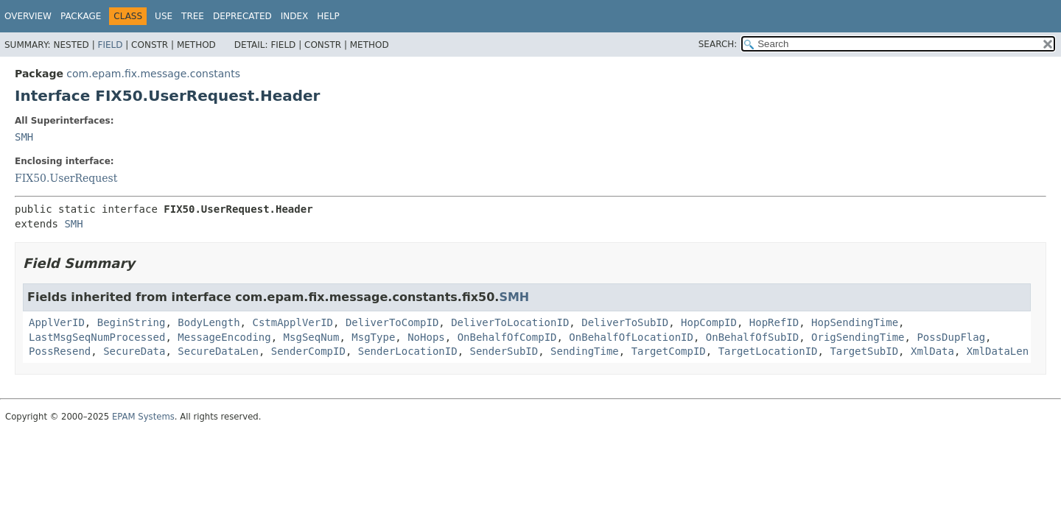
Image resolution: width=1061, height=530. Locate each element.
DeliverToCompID (392, 322)
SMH (24, 137)
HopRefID (774, 322)
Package (80, 16)
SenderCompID (308, 351)
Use (163, 16)
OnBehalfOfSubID (752, 337)
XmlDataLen (998, 351)
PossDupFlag (951, 337)
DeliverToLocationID (510, 322)
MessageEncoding (224, 337)
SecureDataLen (218, 351)
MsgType (373, 337)
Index (295, 16)
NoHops (426, 337)
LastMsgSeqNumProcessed (97, 337)
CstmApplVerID (292, 322)
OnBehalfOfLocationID (631, 337)
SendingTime (584, 351)
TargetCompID (668, 351)
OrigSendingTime (857, 337)
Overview (28, 16)
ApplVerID (57, 322)
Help (328, 16)
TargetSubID (864, 351)
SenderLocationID (408, 351)
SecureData (134, 351)
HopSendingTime (854, 322)
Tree (192, 16)
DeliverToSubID (624, 322)
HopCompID (709, 322)
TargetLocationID (768, 351)
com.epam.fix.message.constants (153, 74)
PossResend (60, 351)
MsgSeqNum (312, 337)
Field (109, 45)
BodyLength (208, 322)
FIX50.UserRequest (66, 178)
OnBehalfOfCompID (507, 337)
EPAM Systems (143, 416)
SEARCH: (718, 44)
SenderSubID (503, 351)
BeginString (131, 322)
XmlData (932, 351)
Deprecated (242, 16)
